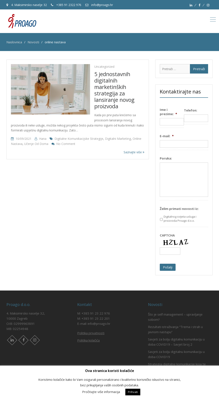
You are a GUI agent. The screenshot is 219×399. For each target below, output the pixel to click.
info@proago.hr (99, 5)
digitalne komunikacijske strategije (79, 139)
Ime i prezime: (168, 112)
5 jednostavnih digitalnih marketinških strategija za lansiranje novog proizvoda (114, 90)
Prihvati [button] (133, 392)
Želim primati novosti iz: (179, 209)
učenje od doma (36, 144)
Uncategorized (104, 67)
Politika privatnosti (90, 333)
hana (42, 139)
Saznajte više (134, 152)
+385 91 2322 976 (66, 5)
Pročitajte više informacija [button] (101, 392)
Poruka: (166, 158)
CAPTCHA (167, 235)
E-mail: (167, 136)
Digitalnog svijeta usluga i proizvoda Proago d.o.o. (180, 219)
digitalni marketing (118, 139)
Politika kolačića (88, 340)
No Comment (65, 144)
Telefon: (190, 110)
